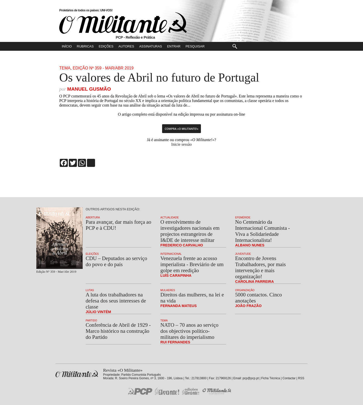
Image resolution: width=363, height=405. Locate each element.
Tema (64, 68)
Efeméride (243, 217)
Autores (126, 46)
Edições (106, 46)
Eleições (92, 253)
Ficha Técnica (270, 378)
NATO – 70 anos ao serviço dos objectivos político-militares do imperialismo (189, 331)
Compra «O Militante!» (181, 129)
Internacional (171, 253)
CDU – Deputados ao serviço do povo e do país (116, 261)
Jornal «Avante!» (167, 391)
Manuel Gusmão (89, 89)
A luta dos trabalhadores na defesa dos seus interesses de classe (116, 301)
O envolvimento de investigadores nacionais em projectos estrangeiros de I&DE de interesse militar (189, 231)
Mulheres (167, 290)
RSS (301, 378)
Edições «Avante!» (191, 391)
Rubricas (85, 46)
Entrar (173, 46)
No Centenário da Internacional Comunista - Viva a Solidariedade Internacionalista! (262, 231)
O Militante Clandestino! (217, 391)
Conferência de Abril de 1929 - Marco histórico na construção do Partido (118, 331)
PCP (140, 391)
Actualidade (169, 217)
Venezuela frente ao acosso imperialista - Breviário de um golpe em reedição (192, 264)
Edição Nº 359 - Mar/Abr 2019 (103, 68)
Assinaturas (150, 46)
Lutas (90, 290)
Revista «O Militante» (76, 373)
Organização (245, 290)
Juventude (243, 253)
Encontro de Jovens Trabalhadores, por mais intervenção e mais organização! (260, 267)
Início (67, 46)
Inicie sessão (181, 144)
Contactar (288, 378)
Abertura (93, 217)
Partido (91, 320)
